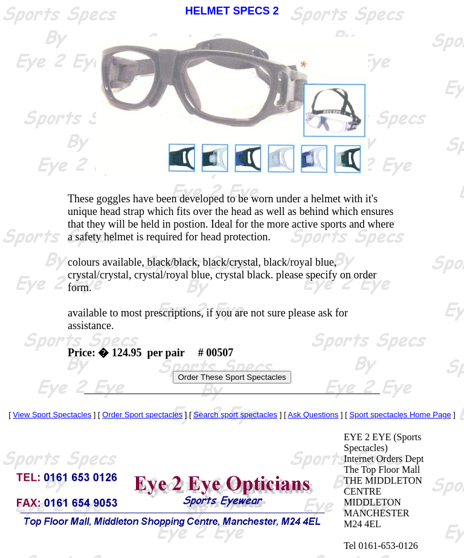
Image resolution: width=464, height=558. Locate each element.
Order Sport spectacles (142, 414)
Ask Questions (313, 414)
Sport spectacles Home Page (400, 414)
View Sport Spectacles (52, 414)
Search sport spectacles (235, 414)
